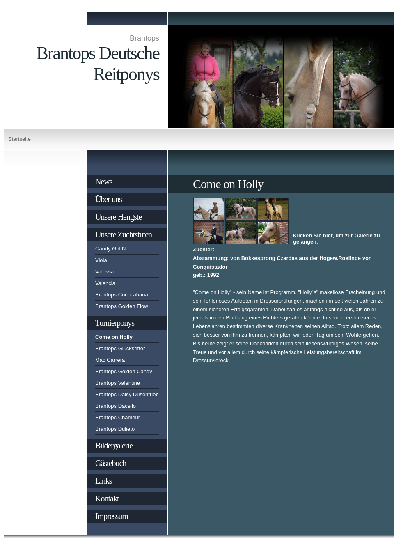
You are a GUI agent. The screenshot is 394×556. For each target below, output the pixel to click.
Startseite (19, 139)
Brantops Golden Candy (123, 371)
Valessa (104, 272)
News (103, 181)
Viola (101, 260)
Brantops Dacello (115, 406)
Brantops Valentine (117, 383)
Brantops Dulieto (115, 429)
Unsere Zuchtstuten (123, 234)
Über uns (108, 199)
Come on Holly (114, 337)
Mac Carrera (110, 360)
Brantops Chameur (117, 417)
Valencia (105, 283)
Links (103, 480)
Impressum (111, 516)
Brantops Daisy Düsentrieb (127, 394)
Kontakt (107, 498)
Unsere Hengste (118, 216)
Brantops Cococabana (121, 295)
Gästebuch (110, 463)
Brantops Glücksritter (120, 348)
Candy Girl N (110, 249)
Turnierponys (114, 322)
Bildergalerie (114, 445)
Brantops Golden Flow (121, 306)
